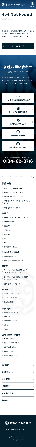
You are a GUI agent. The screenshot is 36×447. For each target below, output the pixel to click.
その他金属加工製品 (10, 320)
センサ (6, 325)
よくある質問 (7, 393)
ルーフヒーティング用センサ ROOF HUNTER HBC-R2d (16, 278)
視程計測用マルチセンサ (12, 284)
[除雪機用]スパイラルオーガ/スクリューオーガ (17, 202)
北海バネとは (7, 372)
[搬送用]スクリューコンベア (13, 192)
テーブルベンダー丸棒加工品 (14, 260)
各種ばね (7, 316)
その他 (6, 329)
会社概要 (6, 379)
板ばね (6, 242)
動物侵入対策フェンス (11, 293)
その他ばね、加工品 (10, 247)
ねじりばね (7, 234)
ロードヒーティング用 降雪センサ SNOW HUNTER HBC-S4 (15, 271)
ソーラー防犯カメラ (10, 297)
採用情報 (6, 386)
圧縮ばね (7, 226)
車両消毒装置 (8, 302)
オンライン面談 (9, 338)
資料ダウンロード (10, 351)
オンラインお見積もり (11, 343)
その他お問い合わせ (10, 355)
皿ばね (6, 238)
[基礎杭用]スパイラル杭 (12, 208)
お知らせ (6, 400)
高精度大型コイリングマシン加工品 (16, 217)
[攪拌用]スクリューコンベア (13, 196)
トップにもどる (18, 46)
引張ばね (7, 230)
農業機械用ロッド (10, 256)
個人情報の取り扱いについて (18, 429)
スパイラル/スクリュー (12, 312)
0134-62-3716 (18, 161)
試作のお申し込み (10, 347)
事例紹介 (6, 365)
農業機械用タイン (10, 221)
